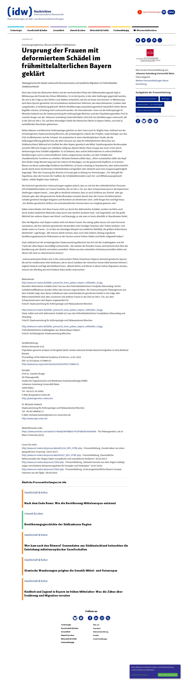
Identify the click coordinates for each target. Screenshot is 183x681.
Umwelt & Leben (75, 30)
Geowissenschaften (147, 99)
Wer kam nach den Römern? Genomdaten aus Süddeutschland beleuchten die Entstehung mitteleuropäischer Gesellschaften (76, 548)
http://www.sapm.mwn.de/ (35, 418)
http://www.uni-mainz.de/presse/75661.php (43, 469)
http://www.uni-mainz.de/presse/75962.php (43, 462)
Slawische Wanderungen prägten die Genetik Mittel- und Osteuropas (71, 570)
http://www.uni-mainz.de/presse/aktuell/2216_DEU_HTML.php (52, 448)
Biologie (166, 99)
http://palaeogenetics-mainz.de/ (37, 398)
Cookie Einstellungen (100, 639)
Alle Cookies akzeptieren (167, 675)
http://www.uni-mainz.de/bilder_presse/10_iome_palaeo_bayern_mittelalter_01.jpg (62, 282)
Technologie (15, 30)
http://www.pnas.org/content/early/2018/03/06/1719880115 (50, 364)
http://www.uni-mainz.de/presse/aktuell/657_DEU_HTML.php (51, 455)
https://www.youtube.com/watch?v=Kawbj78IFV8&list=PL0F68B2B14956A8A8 (59, 431)
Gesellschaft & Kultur (37, 30)
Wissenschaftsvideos (145, 30)
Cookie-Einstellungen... (140, 675)
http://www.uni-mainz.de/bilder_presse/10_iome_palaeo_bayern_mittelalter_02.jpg (62, 309)
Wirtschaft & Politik (98, 30)
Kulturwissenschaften (148, 110)
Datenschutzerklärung (100, 632)
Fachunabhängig (120, 30)
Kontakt (95, 635)
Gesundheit (57, 30)
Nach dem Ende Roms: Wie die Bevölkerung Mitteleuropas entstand (70, 503)
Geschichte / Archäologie (150, 104)
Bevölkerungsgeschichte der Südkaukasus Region (58, 524)
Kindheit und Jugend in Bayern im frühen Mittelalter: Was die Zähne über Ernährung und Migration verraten (73, 594)
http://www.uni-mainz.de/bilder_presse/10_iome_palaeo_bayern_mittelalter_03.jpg (62, 326)
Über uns (96, 625)
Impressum (97, 628)
